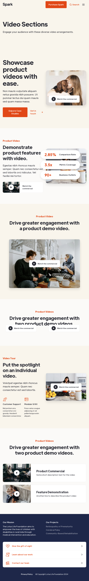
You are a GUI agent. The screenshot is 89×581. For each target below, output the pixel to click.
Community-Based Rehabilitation (62, 533)
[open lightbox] (64, 99)
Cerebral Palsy (53, 530)
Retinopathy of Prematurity (59, 526)
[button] (83, 4)
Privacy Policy (27, 574)
